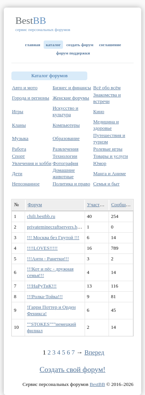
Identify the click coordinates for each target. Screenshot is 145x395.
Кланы (19, 125)
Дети (17, 173)
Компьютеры (66, 125)
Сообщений (123, 204)
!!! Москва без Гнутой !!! (53, 237)
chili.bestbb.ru (41, 216)
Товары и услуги (110, 156)
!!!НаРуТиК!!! (42, 286)
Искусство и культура (65, 111)
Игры (17, 111)
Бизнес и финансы (71, 87)
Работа (19, 149)
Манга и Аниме (109, 173)
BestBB (97, 384)
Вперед (94, 352)
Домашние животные (63, 173)
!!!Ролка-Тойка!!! (45, 296)
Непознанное (25, 184)
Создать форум (79, 44)
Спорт (18, 156)
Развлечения (65, 149)
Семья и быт (106, 184)
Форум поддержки (73, 53)
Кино (98, 111)
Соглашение (110, 44)
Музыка (20, 138)
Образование (65, 138)
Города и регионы (30, 98)
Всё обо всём (107, 87)
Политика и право (71, 184)
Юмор (100, 163)
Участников (99, 204)
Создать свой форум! (72, 369)
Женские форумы (70, 98)
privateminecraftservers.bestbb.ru (60, 227)
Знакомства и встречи (107, 98)
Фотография (65, 163)
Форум (35, 204)
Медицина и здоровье (106, 125)
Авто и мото (24, 87)
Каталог (53, 44)
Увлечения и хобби (31, 163)
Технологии (64, 156)
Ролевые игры (108, 149)
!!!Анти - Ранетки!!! (48, 258)
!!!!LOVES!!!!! (42, 248)
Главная (32, 44)
